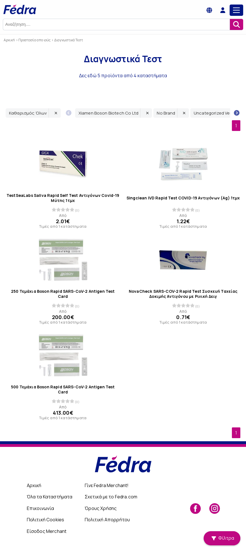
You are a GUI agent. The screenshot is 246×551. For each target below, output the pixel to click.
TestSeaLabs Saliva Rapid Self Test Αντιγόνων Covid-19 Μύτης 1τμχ (62, 198)
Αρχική (34, 485)
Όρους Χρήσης (101, 508)
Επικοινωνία (40, 508)
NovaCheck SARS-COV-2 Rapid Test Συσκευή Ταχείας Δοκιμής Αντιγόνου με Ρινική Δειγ (183, 294)
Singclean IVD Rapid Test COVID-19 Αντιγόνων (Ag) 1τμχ (183, 198)
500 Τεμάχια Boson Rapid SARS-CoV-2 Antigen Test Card (63, 389)
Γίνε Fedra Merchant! (107, 485)
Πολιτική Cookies (45, 519)
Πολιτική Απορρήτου (107, 519)
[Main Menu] (236, 10)
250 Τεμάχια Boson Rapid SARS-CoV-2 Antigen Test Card (63, 294)
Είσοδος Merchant (47, 531)
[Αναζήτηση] (236, 24)
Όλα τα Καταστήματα (50, 497)
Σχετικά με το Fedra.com (111, 497)
